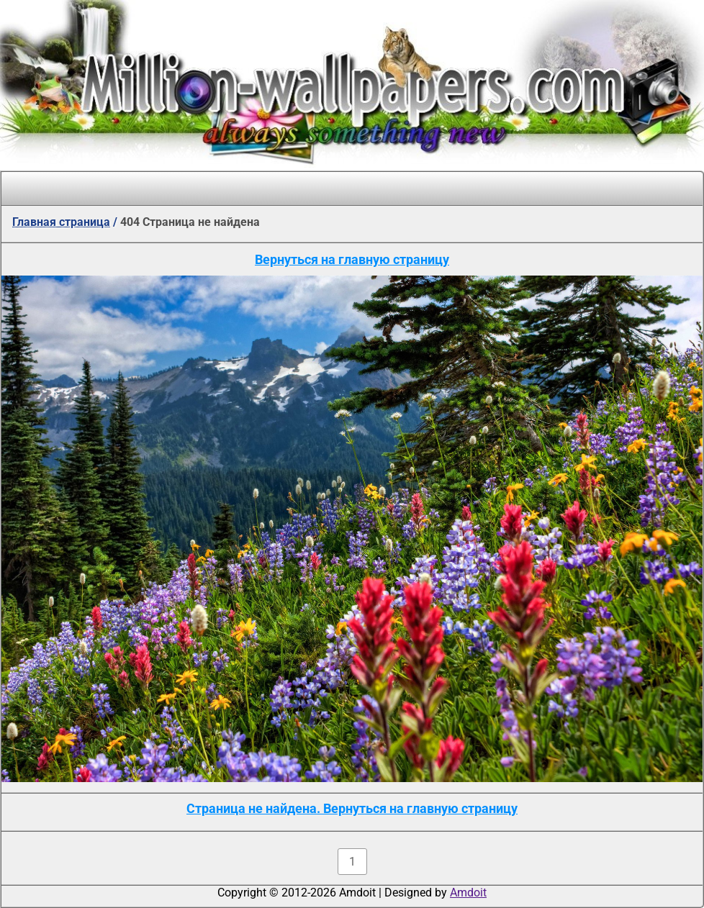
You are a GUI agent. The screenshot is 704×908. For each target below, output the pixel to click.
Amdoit (468, 892)
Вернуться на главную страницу (352, 259)
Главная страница (61, 222)
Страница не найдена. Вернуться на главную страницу (352, 808)
